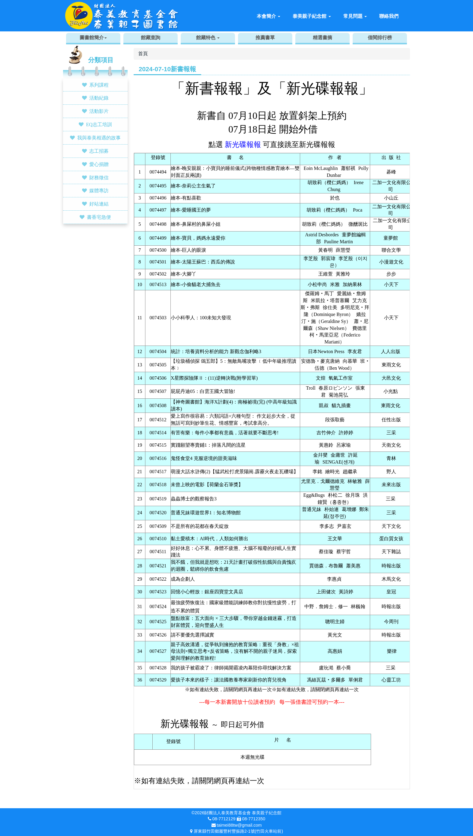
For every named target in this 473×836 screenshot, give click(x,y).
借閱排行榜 (380, 37)
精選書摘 (322, 37)
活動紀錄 (99, 97)
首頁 (143, 53)
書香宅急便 (99, 217)
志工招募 (99, 150)
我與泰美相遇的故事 (99, 137)
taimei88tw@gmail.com (239, 825)
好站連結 (99, 203)
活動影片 (99, 111)
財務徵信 (99, 177)
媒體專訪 (99, 190)
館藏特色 (208, 37)
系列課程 (99, 84)
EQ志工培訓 (99, 124)
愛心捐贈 (99, 164)
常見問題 (355, 16)
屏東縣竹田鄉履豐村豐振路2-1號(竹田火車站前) (238, 831)
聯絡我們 (388, 16)
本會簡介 (268, 16)
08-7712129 (224, 818)
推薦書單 (265, 37)
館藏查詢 (150, 37)
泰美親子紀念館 (312, 16)
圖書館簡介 (93, 37)
